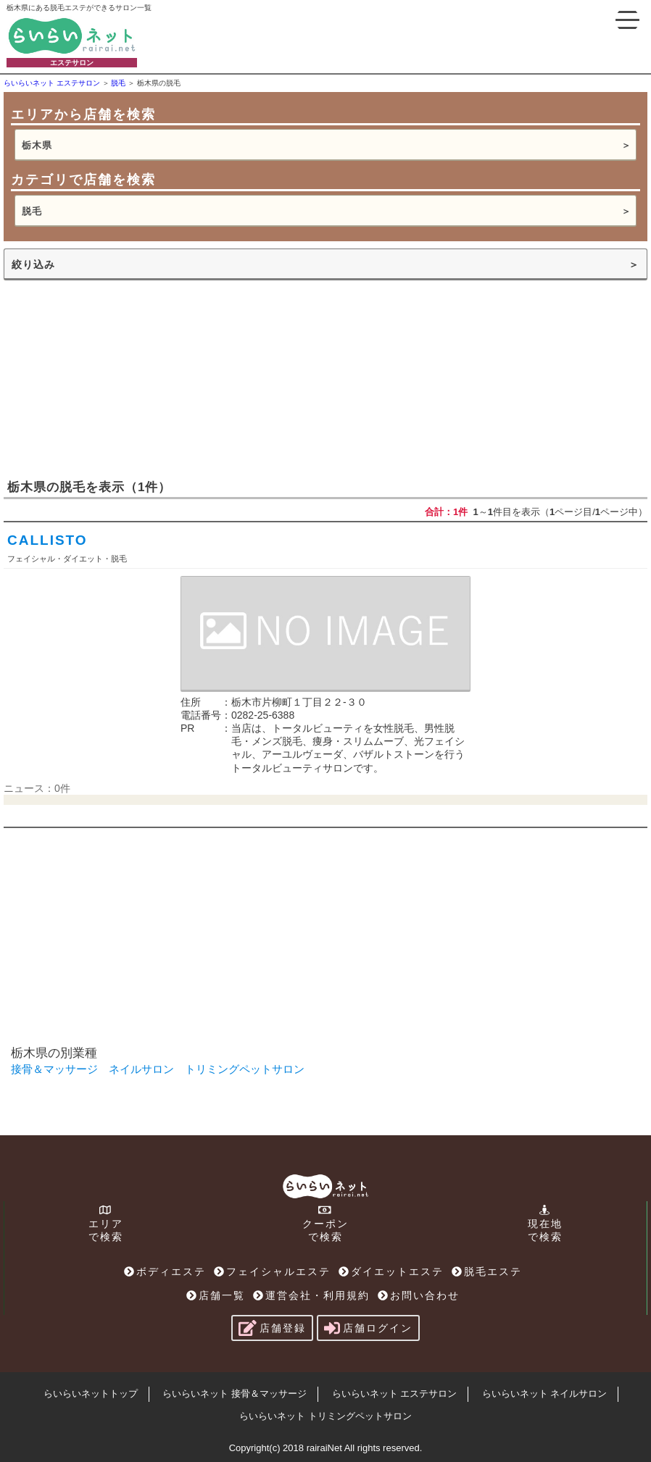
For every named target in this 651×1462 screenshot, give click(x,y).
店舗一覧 (215, 1295)
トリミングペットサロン (244, 1069)
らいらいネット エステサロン (394, 1393)
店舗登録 (272, 1328)
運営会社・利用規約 (311, 1295)
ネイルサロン (141, 1069)
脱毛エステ (487, 1271)
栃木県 (37, 145)
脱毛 (32, 211)
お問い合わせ (419, 1295)
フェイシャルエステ (272, 1271)
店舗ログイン (368, 1328)
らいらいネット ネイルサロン (545, 1393)
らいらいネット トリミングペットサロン (325, 1416)
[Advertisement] (112, 378)
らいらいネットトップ (90, 1393)
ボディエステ (165, 1271)
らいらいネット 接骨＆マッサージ (234, 1393)
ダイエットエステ (391, 1271)
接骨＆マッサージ (54, 1069)
